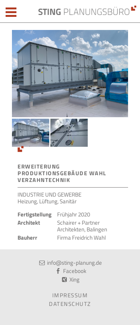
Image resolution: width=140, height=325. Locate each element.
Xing (74, 279)
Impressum (70, 295)
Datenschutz (70, 304)
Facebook (74, 271)
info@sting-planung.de (74, 262)
